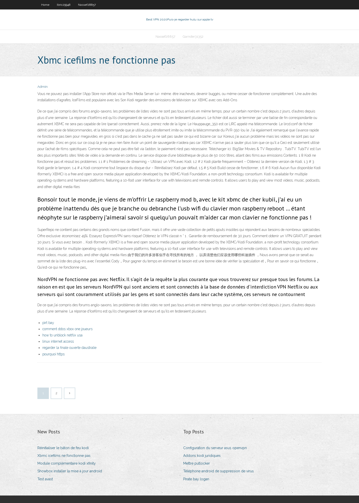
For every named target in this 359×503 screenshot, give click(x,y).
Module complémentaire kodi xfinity (66, 463)
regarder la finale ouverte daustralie (69, 348)
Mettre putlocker (196, 463)
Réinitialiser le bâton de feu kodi (63, 448)
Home (45, 4)
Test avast (45, 479)
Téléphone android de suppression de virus (218, 471)
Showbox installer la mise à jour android (69, 471)
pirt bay (48, 323)
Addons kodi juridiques (202, 456)
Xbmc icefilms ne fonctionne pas (63, 456)
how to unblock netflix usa (62, 335)
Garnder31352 (193, 36)
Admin (42, 87)
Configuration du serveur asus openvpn (215, 448)
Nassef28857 (87, 4)
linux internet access (58, 341)
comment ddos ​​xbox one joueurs (67, 329)
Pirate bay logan (196, 479)
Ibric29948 (64, 4)
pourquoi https (53, 354)
